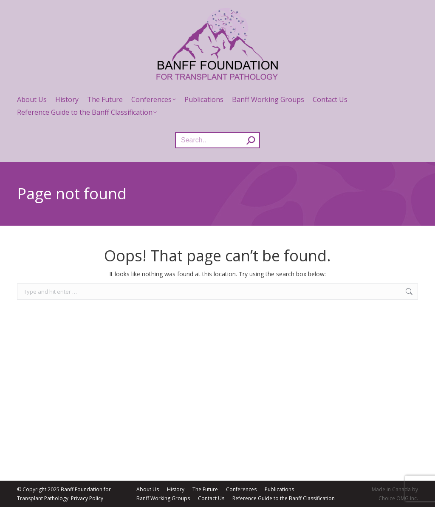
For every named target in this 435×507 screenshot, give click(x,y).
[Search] (217, 140)
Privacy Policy (87, 498)
